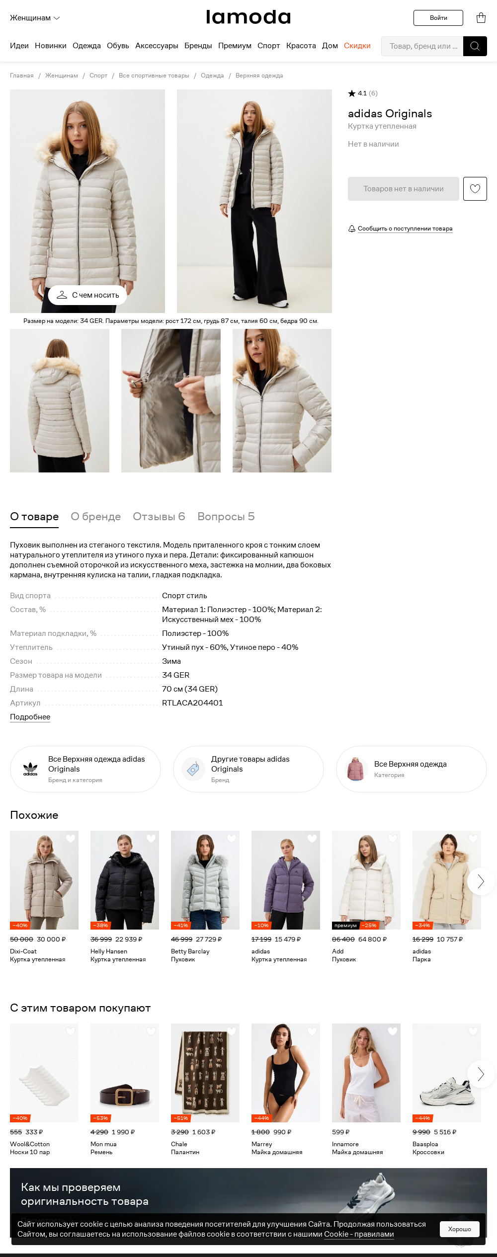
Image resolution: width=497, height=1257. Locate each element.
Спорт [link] (98, 75)
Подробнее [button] (30, 717)
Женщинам (35, 18)
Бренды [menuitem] (198, 46)
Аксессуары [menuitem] (156, 46)
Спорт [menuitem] (268, 46)
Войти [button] (438, 17)
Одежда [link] (212, 75)
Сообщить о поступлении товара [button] (405, 228)
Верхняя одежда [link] (259, 75)
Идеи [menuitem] (19, 46)
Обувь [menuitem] (118, 46)
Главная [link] (22, 75)
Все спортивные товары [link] (154, 75)
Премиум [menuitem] (234, 46)
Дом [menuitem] (330, 46)
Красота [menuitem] (301, 46)
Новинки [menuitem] (51, 46)
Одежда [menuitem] (87, 46)
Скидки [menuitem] (357, 46)
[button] (475, 46)
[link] (248, 17)
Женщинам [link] (61, 75)
